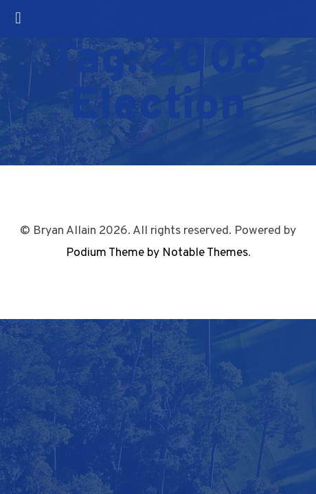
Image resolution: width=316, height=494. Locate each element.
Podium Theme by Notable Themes (157, 253)
